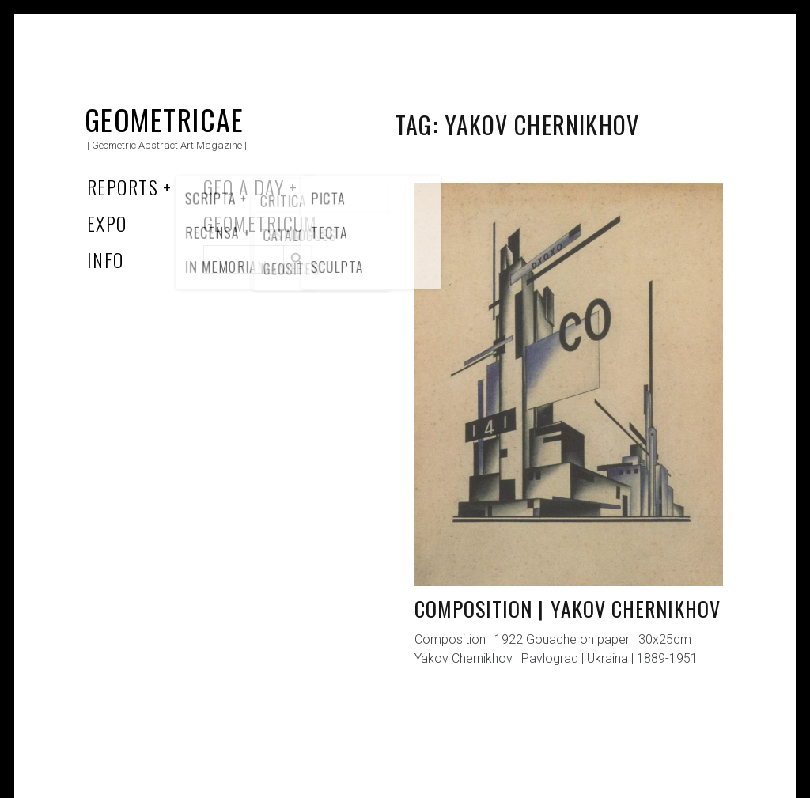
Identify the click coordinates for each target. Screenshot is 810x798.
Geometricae (164, 119)
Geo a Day (243, 186)
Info (105, 259)
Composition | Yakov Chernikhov (567, 608)
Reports (122, 186)
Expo (107, 223)
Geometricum (260, 223)
